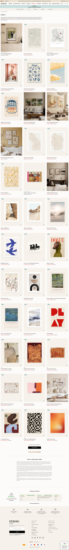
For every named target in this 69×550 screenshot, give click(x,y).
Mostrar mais (34, 447)
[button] (64, 545)
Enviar (17, 531)
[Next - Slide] (62, 497)
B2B (61, 3)
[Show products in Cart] (67, 4)
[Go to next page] (40, 452)
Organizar (50, 9)
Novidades (39, 3)
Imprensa (33, 522)
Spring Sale (33, 3)
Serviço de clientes (51, 522)
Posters (10, 3)
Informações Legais (35, 524)
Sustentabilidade (34, 527)
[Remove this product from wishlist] (21, 50)
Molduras (28, 3)
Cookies (49, 530)
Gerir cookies (50, 532)
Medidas (43, 9)
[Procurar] (63, 3)
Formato (35, 9)
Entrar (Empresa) (34, 534)
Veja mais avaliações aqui (34, 503)
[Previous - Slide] (18, 497)
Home (50, 3)
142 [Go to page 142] (38, 452)
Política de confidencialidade (53, 528)
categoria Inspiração (30, 469)
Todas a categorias (20, 9)
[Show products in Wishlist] (65, 4)
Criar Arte (23, 3)
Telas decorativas (16, 3)
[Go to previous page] (29, 452)
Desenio (2, 11)
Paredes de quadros (56, 3)
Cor (29, 9)
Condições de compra (52, 527)
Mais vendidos (45, 3)
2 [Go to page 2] (32, 452)
